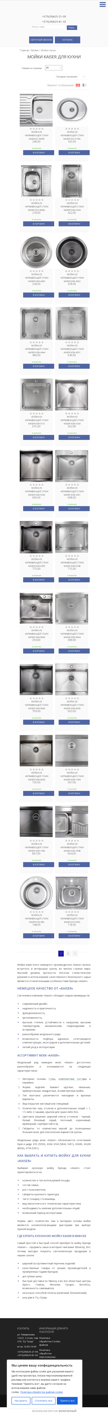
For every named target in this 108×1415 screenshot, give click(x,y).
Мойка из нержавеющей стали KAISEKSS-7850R (36, 135)
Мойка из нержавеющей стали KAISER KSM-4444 (36, 348)
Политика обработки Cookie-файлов (50, 1341)
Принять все (67, 1400)
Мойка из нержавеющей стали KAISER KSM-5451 (72, 491)
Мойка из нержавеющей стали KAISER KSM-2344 (72, 206)
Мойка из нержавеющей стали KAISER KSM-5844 (72, 633)
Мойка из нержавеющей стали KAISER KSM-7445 (36, 847)
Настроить (21, 1400)
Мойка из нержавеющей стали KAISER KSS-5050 (72, 918)
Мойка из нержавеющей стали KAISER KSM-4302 (72, 277)
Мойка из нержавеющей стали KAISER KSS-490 (36, 918)
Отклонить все (43, 1400)
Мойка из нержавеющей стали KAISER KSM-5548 (72, 562)
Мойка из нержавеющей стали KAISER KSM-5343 (72, 420)
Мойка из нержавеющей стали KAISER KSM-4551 (72, 348)
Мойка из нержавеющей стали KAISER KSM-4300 (36, 277)
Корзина (68, 39)
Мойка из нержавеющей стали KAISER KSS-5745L (72, 135)
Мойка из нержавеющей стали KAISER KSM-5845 (36, 704)
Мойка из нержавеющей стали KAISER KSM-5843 (36, 633)
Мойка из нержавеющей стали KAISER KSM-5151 (36, 420)
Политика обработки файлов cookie (41, 1392)
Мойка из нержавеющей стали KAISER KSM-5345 (36, 491)
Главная (24, 50)
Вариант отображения (60, 85)
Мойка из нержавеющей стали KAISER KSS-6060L (36, 206)
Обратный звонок (41, 39)
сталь (52, 1079)
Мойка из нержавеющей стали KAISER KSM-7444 (72, 776)
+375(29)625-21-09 (54, 16)
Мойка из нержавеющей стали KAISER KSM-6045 (72, 704)
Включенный (67, 1411)
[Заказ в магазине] (70, 76)
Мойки (35, 50)
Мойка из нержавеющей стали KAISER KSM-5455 (36, 562)
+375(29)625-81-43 (54, 21)
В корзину (39, 152)
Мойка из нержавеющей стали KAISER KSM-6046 (36, 776)
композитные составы (73, 1079)
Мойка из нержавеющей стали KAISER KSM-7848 (72, 847)
